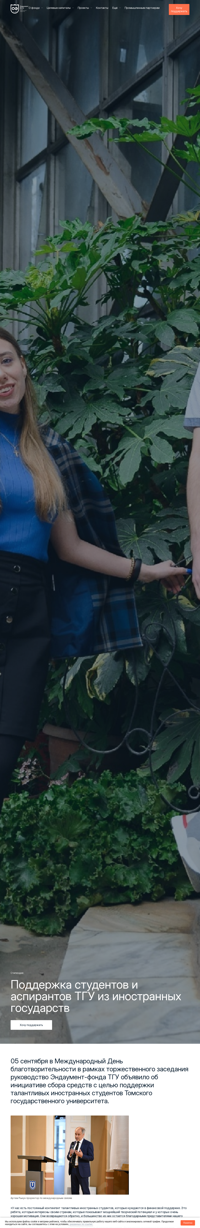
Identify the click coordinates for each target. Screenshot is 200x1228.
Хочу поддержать (179, 9)
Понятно (187, 1223)
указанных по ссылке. (81, 1224)
